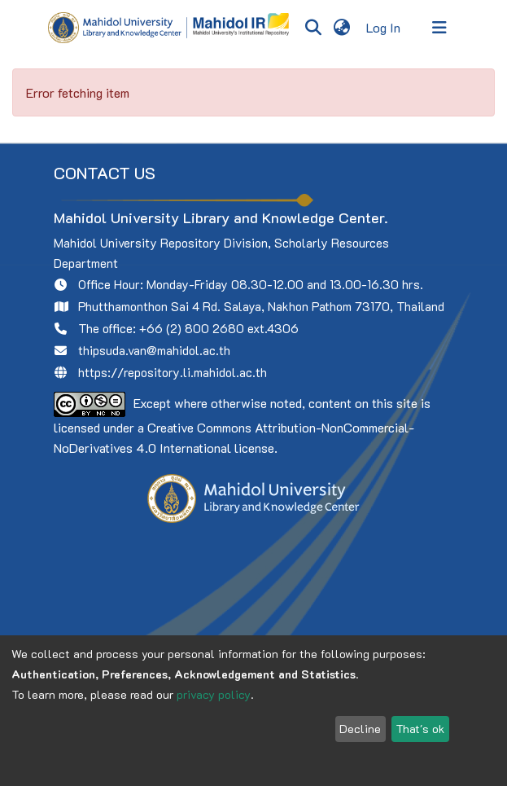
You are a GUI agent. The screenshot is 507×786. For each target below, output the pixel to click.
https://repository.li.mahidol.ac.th (172, 372)
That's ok (420, 728)
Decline (360, 728)
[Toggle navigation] (439, 27)
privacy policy (214, 694)
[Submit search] (314, 27)
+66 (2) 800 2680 (191, 328)
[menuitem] (342, 27)
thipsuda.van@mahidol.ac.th (154, 350)
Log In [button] (384, 27)
